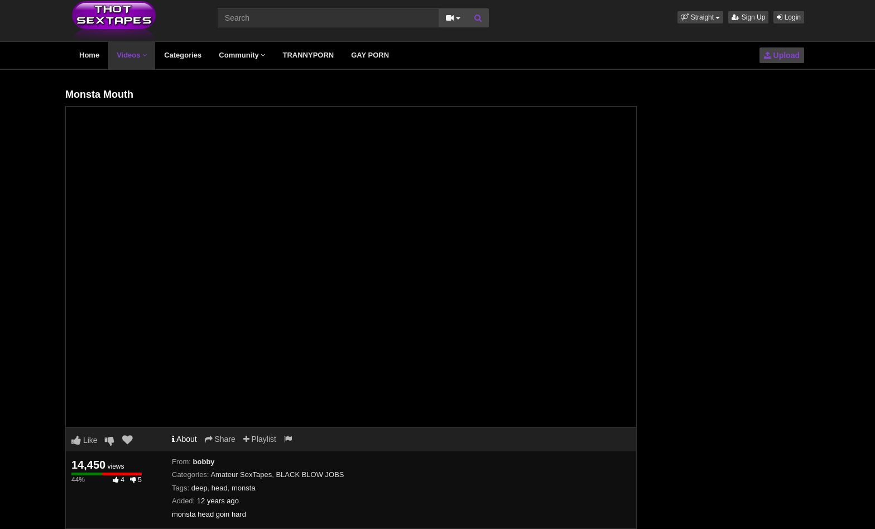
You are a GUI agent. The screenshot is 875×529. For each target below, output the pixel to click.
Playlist (259, 439)
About (184, 439)
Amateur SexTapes (241, 474)
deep (199, 488)
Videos (132, 55)
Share (220, 439)
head (219, 488)
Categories (182, 55)
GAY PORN (370, 55)
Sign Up (748, 17)
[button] (700, 17)
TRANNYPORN (308, 55)
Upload (782, 55)
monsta (244, 488)
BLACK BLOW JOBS (310, 474)
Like (84, 440)
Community (242, 55)
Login (789, 17)
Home (89, 55)
